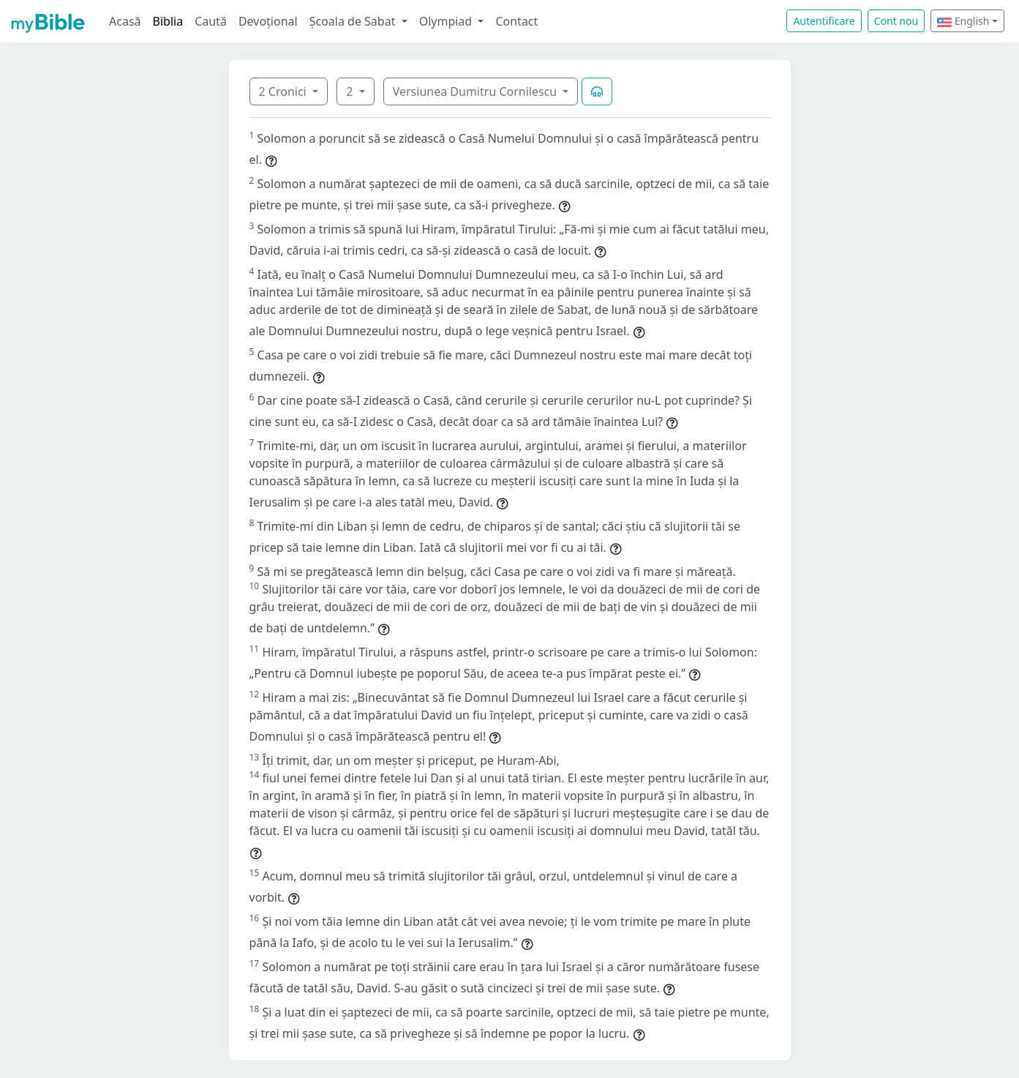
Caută (211, 21)
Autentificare (823, 21)
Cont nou (896, 21)
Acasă (125, 21)
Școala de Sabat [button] (354, 21)
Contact (516, 21)
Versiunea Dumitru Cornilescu (476, 91)
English (963, 21)
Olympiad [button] (447, 21)
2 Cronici (284, 91)
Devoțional (268, 21)
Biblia (168, 21)
